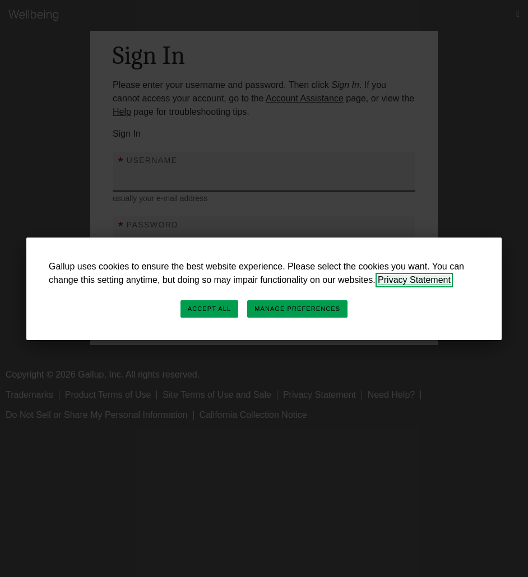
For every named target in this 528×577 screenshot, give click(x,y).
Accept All (209, 308)
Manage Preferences (297, 308)
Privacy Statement (414, 280)
